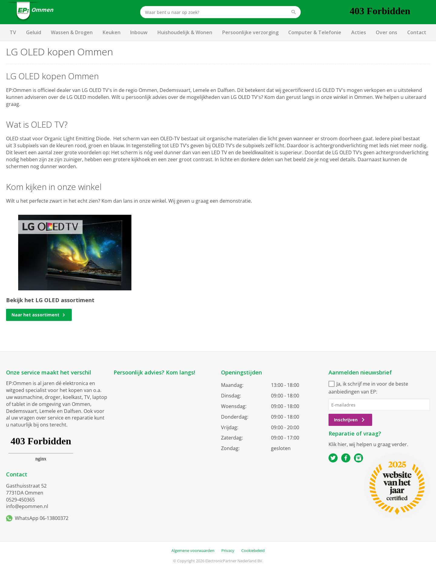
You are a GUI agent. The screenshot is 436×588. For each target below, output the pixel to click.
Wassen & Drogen (72, 32)
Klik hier (338, 444)
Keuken (112, 32)
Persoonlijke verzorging (250, 32)
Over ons (386, 32)
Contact (416, 32)
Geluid (33, 32)
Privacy (227, 550)
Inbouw (138, 32)
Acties (358, 32)
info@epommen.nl (27, 506)
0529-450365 (20, 499)
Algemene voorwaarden (192, 550)
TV (13, 32)
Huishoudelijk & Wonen (184, 32)
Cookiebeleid (253, 550)
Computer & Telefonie (314, 32)
